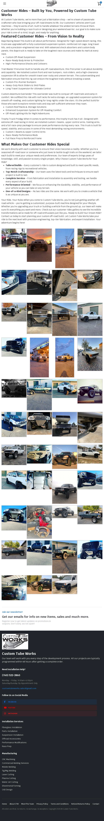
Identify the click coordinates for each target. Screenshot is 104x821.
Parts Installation (9, 731)
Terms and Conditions (60, 804)
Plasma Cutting (9, 778)
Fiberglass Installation (12, 727)
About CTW (14, 804)
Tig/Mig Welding (9, 770)
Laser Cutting (8, 774)
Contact (96, 804)
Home (4, 804)
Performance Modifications (14, 742)
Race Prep (7, 746)
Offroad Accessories (11, 739)
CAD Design (7, 789)
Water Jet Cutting (10, 782)
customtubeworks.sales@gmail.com (19, 688)
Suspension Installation (12, 735)
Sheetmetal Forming (11, 786)
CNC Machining (8, 759)
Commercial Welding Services (15, 763)
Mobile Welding (9, 767)
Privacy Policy (42, 804)
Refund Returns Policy (80, 804)
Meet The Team (27, 804)
